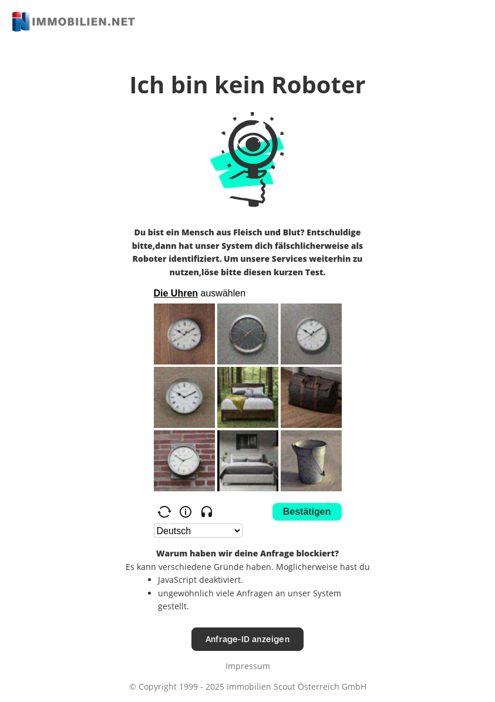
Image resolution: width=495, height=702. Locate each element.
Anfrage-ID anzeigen (247, 639)
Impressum (247, 665)
